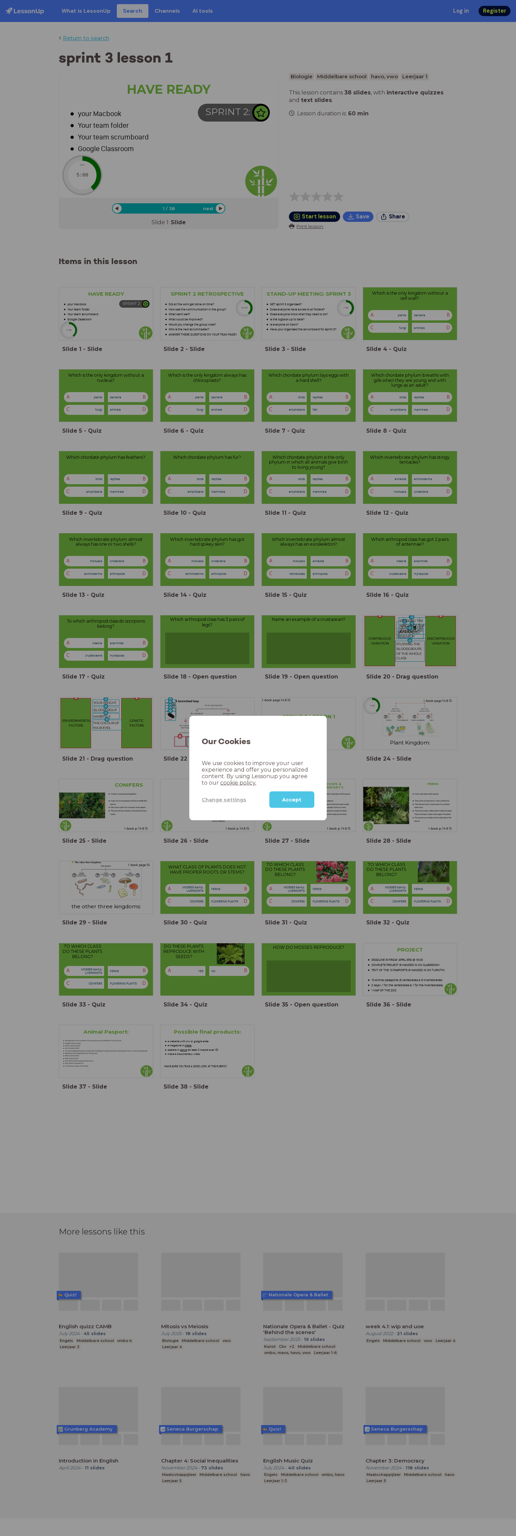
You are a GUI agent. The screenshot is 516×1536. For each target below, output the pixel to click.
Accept (291, 800)
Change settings (224, 799)
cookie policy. (238, 783)
